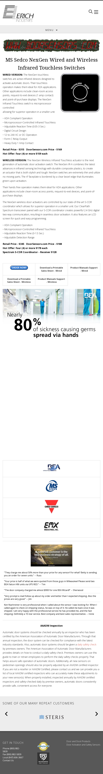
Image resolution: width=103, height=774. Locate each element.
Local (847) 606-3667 (13, 757)
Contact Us (8, 760)
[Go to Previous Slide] (6, 714)
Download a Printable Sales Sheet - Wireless (19, 280)
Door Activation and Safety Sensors (83, 744)
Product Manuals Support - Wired (84, 269)
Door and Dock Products (78, 741)
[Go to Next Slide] (96, 714)
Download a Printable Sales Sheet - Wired (51, 269)
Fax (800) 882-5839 (12, 754)
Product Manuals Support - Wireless (51, 280)
